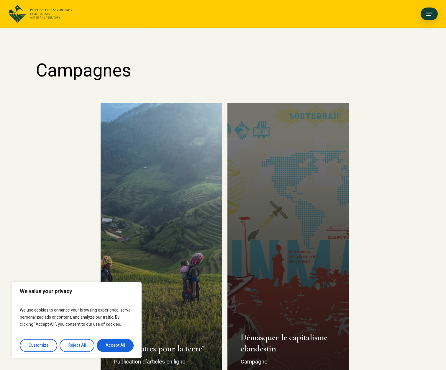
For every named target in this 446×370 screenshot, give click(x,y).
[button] (429, 14)
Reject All (77, 345)
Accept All (115, 345)
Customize (39, 345)
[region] (77, 320)
